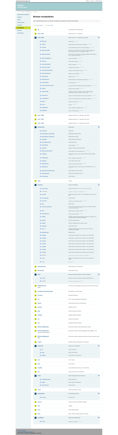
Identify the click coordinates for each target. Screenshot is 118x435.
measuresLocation (46, 67)
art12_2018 (41, 37)
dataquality (44, 139)
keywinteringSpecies (46, 58)
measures (44, 61)
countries (44, 47)
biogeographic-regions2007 (48, 133)
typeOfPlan (44, 110)
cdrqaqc (44, 44)
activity (43, 278)
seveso (40, 402)
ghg (39, 311)
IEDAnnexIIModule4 (43, 336)
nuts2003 (44, 235)
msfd (39, 375)
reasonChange (45, 91)
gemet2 (40, 307)
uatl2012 (44, 355)
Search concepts (50, 25)
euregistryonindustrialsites (45, 291)
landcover (40, 346)
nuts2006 (44, 238)
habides (40, 315)
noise (39, 389)
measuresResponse (46, 73)
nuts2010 (44, 241)
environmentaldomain (47, 206)
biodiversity (41, 127)
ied (38, 323)
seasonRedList (45, 98)
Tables (19, 19)
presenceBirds (45, 82)
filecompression (45, 213)
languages (44, 226)
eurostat (40, 295)
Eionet (23, 11)
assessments (45, 188)
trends (43, 104)
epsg (43, 210)
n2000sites (44, 160)
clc (42, 349)
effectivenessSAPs (46, 54)
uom (39, 409)
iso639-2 (44, 216)
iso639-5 (44, 223)
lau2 (39, 363)
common (40, 185)
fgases (39, 303)
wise (39, 413)
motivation (44, 148)
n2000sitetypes (45, 163)
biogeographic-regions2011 (48, 136)
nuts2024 (44, 252)
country (43, 421)
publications (41, 393)
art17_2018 (41, 123)
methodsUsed (45, 76)
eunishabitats (45, 145)
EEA (23, 1)
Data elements (20, 22)
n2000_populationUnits (47, 150)
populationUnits (45, 79)
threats (43, 101)
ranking (43, 88)
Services (19, 30)
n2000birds (44, 153)
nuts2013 (44, 243)
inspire (40, 342)
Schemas (19, 25)
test (39, 405)
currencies (44, 200)
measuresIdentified (46, 64)
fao (38, 299)
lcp (38, 371)
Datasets (19, 17)
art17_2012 (41, 119)
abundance (44, 130)
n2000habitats (45, 157)
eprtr (39, 274)
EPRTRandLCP (42, 285)
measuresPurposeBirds (47, 70)
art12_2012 (41, 33)
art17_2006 (41, 115)
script (43, 258)
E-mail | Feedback (21, 430)
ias (38, 319)
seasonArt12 (45, 95)
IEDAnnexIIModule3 (43, 330)
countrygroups (45, 198)
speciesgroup (45, 176)
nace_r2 (43, 228)
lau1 (39, 359)
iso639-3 (44, 220)
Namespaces (20, 33)
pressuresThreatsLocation (48, 85)
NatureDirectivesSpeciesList (48, 170)
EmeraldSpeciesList (46, 142)
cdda (39, 181)
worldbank (41, 417)
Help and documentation (23, 14)
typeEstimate (45, 107)
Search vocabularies (39, 25)
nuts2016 (44, 246)
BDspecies (44, 41)
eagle (43, 352)
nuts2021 (44, 249)
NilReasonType (45, 232)
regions (43, 382)
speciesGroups (45, 385)
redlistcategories (45, 173)
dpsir (43, 204)
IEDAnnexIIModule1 (43, 327)
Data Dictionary (29, 11)
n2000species (45, 166)
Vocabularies (20, 27)
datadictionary (42, 266)
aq (38, 29)
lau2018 (40, 367)
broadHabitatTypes (46, 379)
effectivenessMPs (46, 50)
